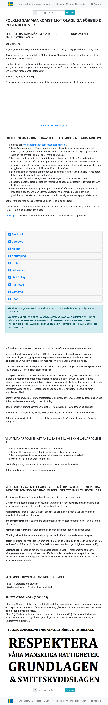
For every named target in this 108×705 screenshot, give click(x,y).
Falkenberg (17, 270)
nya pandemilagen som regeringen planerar (44, 144)
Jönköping (16, 277)
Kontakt (96, 4)
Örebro (69, 4)
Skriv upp (70, 12)
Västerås (15, 291)
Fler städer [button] (80, 4)
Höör (13, 299)
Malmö (46, 4)
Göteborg (36, 4)
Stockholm (24, 4)
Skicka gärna (11, 215)
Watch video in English (54, 125)
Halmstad (16, 284)
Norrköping (58, 4)
